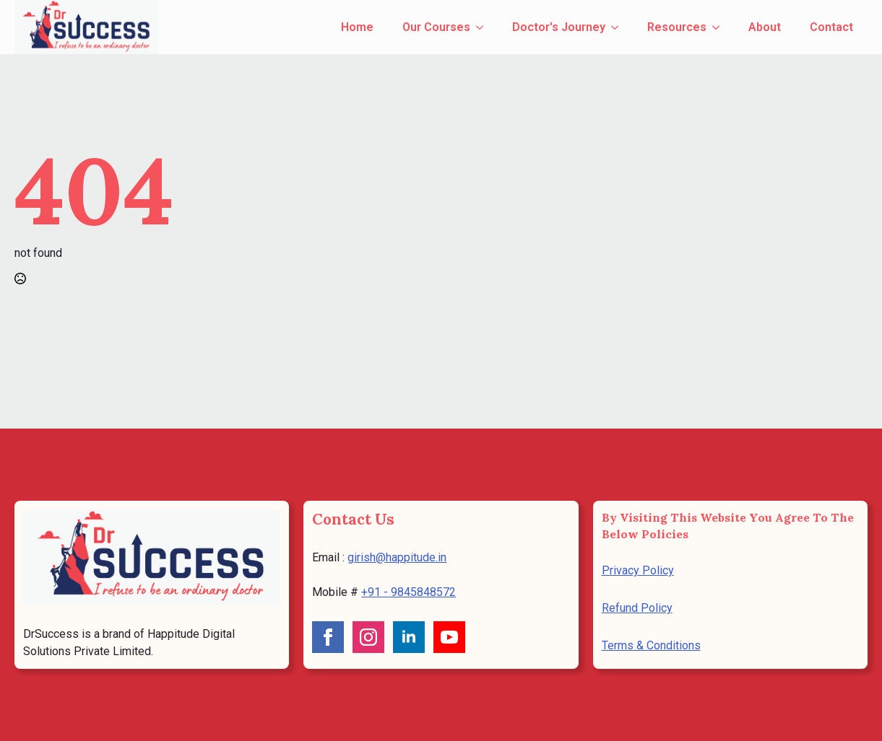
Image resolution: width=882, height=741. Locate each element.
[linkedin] (409, 637)
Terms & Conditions (651, 645)
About (764, 27)
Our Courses (436, 27)
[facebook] (328, 637)
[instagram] (368, 637)
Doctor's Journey (558, 27)
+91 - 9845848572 (408, 592)
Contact (831, 27)
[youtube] (449, 637)
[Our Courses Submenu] (484, 27)
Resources (676, 27)
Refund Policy (637, 608)
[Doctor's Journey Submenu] (619, 27)
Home (357, 27)
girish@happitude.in (396, 557)
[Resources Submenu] (720, 27)
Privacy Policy (638, 570)
